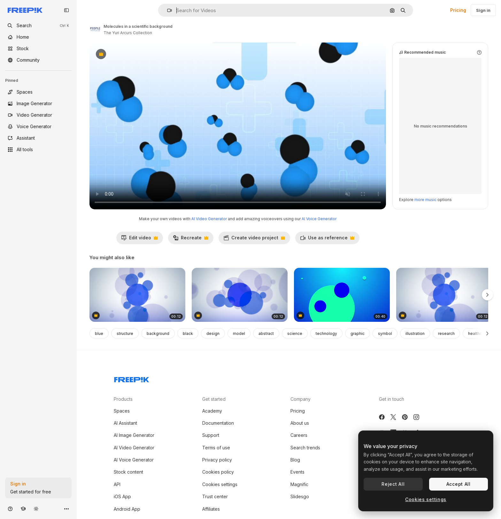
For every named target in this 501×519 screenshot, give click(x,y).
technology (326, 333)
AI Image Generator (134, 435)
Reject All (393, 484)
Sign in (483, 10)
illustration (415, 333)
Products (123, 399)
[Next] (487, 333)
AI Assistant (125, 423)
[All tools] (38, 149)
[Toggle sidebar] (66, 10)
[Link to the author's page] (95, 29)
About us (299, 423)
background (158, 333)
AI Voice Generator (319, 218)
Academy (212, 411)
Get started (214, 399)
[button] (167, 10)
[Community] (38, 60)
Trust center (215, 496)
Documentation (218, 423)
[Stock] (38, 48)
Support (210, 435)
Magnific (299, 484)
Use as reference (327, 239)
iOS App (122, 496)
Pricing (458, 10)
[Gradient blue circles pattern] (137, 295)
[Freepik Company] (132, 378)
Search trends (305, 447)
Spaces (122, 411)
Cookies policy (218, 472)
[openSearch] (38, 25)
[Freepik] (25, 10)
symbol (385, 333)
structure (125, 333)
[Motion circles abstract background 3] (240, 295)
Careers (298, 435)
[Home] (38, 37)
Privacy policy (217, 459)
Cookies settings (219, 484)
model (239, 333)
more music (425, 199)
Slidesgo (299, 496)
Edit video (139, 239)
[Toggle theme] (36, 508)
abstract (266, 333)
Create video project (254, 239)
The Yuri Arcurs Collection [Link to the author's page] (128, 32)
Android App (127, 509)
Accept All (458, 484)
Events (297, 472)
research (446, 333)
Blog (295, 459)
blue (99, 333)
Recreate (190, 239)
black (188, 333)
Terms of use (216, 447)
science (294, 333)
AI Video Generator (209, 218)
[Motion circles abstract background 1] (444, 295)
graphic (358, 333)
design (213, 333)
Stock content (128, 472)
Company (300, 399)
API (117, 484)
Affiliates (211, 509)
